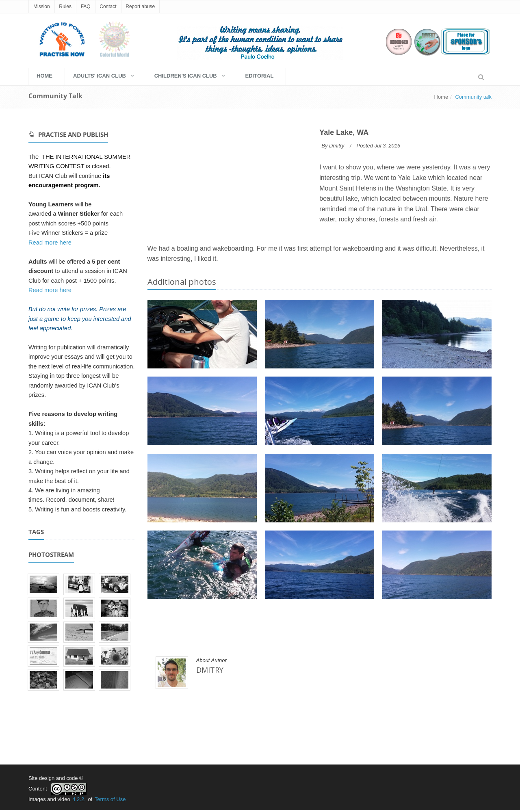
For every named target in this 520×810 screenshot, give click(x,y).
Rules (65, 6)
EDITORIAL (259, 76)
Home (441, 97)
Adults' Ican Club (103, 76)
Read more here (50, 242)
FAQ (86, 6)
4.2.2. (79, 799)
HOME (44, 76)
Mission (41, 6)
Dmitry (336, 146)
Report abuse (140, 6)
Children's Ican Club (189, 76)
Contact (108, 6)
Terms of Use (110, 799)
